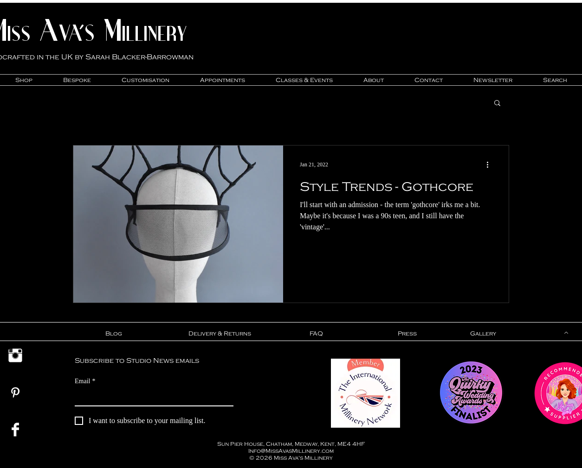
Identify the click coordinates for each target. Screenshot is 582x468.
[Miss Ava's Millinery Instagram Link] (15, 355)
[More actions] (490, 164)
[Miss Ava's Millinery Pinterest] (15, 392)
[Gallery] (482, 334)
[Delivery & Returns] (219, 334)
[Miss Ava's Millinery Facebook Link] (15, 429)
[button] (497, 103)
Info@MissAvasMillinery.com (291, 450)
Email (85, 381)
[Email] (151, 397)
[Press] (407, 334)
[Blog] (113, 334)
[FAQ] (316, 334)
